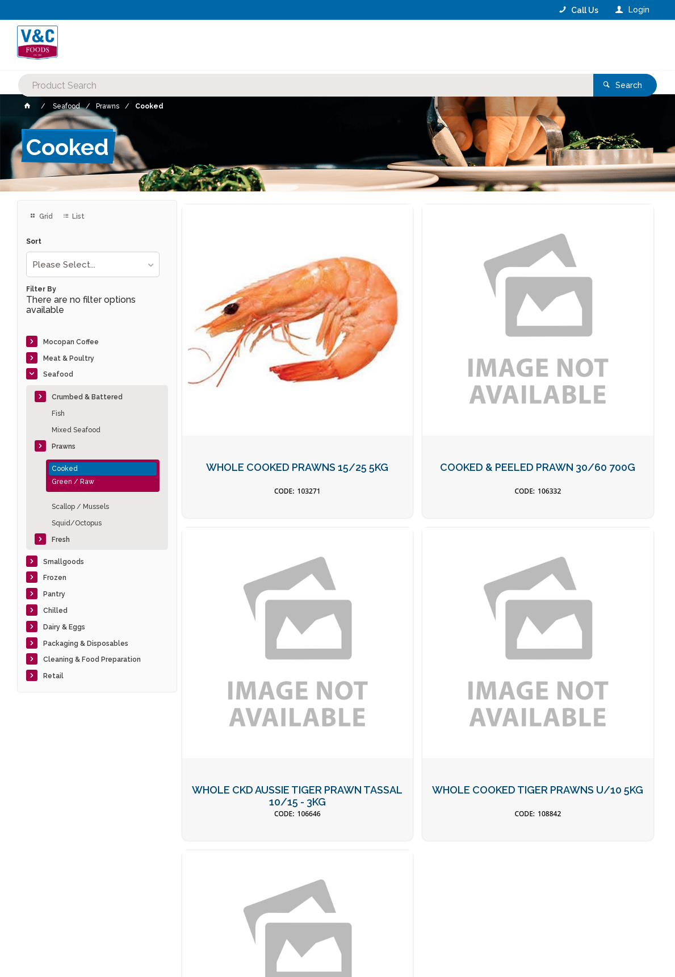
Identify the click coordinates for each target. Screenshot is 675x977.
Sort (33, 241)
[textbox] (291, 45)
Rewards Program (500, 906)
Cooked (65, 469)
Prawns (64, 446)
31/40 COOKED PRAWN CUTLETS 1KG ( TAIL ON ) (418, 630)
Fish (58, 413)
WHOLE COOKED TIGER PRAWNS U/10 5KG (257, 630)
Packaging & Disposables (85, 644)
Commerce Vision (87, 949)
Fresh (61, 540)
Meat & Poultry (68, 358)
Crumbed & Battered (87, 397)
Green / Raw (73, 482)
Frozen (54, 578)
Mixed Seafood (76, 430)
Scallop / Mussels (80, 507)
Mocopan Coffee (71, 342)
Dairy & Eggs (64, 627)
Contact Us (47, 899)
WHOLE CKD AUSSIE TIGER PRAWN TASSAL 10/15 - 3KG (578, 388)
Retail (53, 676)
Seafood (58, 374)
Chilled (55, 611)
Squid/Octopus (77, 523)
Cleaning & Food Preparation (92, 659)
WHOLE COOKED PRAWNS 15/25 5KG (257, 388)
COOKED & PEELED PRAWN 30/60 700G (417, 388)
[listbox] (93, 264)
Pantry (54, 594)
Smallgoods (63, 562)
